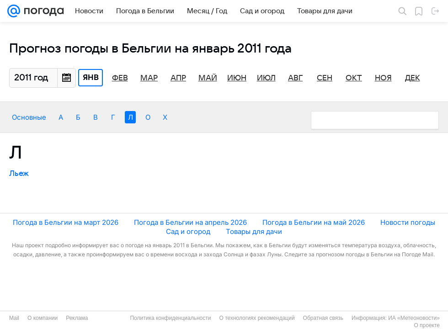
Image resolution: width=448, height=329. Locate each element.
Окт (354, 78)
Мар (149, 78)
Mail (14, 318)
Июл (266, 78)
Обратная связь (323, 318)
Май (207, 78)
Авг (295, 78)
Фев (120, 78)
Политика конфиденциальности (170, 318)
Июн (236, 78)
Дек (412, 78)
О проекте (427, 325)
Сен (324, 78)
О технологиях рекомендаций (256, 318)
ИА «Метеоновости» (414, 318)
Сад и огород (188, 231)
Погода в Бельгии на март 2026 (65, 222)
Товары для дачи (254, 231)
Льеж (19, 174)
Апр (178, 78)
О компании (42, 318)
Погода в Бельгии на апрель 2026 (190, 222)
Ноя (383, 78)
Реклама (77, 318)
